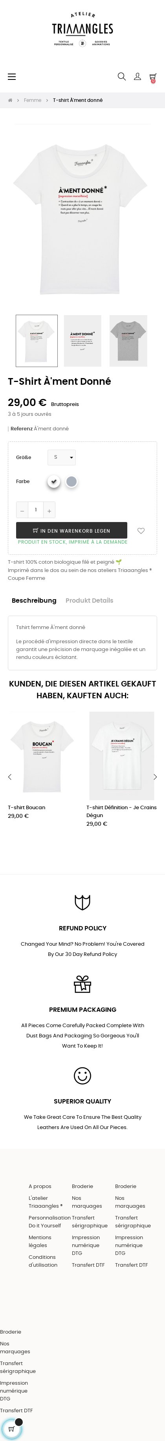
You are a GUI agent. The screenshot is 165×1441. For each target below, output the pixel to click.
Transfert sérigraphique (90, 1222)
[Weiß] (54, 481)
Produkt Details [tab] (90, 601)
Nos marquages (87, 1202)
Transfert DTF (88, 1265)
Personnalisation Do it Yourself (50, 1222)
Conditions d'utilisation (43, 1261)
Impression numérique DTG (86, 1245)
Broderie (82, 1186)
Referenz (22, 429)
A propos (40, 1186)
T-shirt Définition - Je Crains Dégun (121, 811)
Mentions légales (40, 1241)
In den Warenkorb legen (71, 531)
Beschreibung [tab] (34, 601)
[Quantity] (35, 510)
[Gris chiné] (71, 481)
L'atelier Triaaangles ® (46, 1202)
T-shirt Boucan (26, 807)
